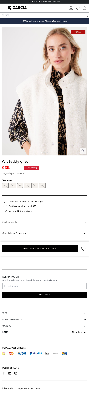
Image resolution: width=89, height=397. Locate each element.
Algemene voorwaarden (29, 388)
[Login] (70, 8)
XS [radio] (5, 185)
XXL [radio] (42, 185)
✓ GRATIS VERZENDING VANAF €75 (44, 2)
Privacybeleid (8, 388)
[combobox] (79, 332)
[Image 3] (44, 152)
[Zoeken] (86, 15)
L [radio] (27, 185)
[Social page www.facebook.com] (3, 373)
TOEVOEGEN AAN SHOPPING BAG (40, 249)
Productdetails (44, 222)
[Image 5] (47, 152)
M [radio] (20, 185)
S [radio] (12, 185)
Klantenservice (12, 319)
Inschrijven (44, 295)
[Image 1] (41, 152)
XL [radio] (35, 185)
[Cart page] (84, 8)
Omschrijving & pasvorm (44, 233)
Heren (64, 21)
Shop (5, 313)
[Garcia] (17, 8)
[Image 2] (43, 152)
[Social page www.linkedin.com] (9, 373)
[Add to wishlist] (83, 248)
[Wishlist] (77, 8)
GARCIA (6, 326)
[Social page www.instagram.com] (15, 373)
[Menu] (4, 8)
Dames (56, 21)
